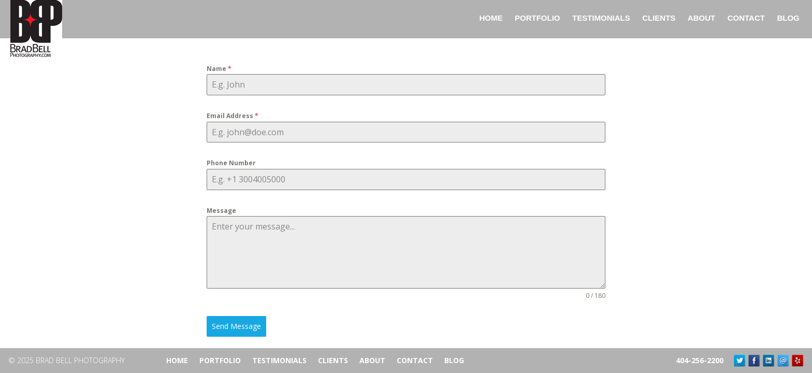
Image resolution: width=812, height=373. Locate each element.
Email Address (232, 115)
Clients (333, 360)
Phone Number (231, 163)
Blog (454, 360)
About (372, 360)
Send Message (236, 326)
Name (219, 68)
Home (177, 360)
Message (221, 210)
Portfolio (220, 360)
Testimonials (279, 360)
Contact (415, 360)
